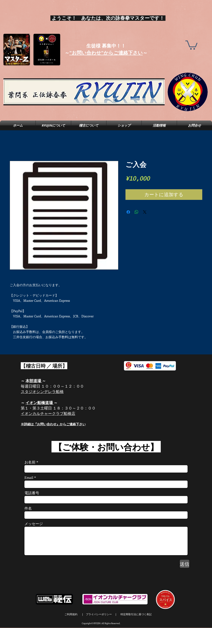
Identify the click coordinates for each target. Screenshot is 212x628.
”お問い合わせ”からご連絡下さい (106, 52)
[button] (191, 44)
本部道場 (34, 380)
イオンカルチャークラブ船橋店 (48, 413)
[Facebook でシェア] (128, 212)
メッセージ (33, 524)
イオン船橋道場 (39, 402)
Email (28, 478)
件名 (28, 508)
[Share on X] (144, 212)
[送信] (184, 564)
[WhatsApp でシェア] (136, 212)
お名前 (29, 462)
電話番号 (31, 493)
